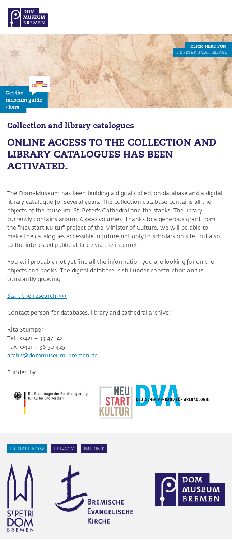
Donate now (27, 448)
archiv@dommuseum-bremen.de (52, 355)
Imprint (94, 448)
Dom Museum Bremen (28, 17)
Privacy (64, 448)
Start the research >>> (37, 295)
